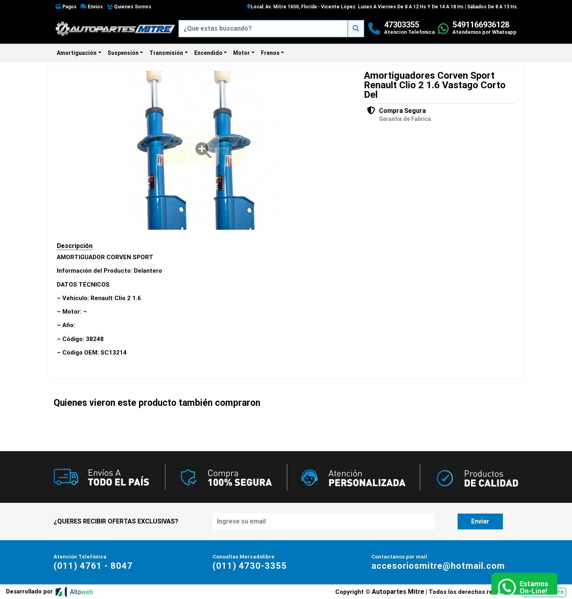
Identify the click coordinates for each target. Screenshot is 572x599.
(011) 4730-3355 (250, 566)
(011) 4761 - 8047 (93, 566)
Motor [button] (241, 53)
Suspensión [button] (123, 53)
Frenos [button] (270, 53)
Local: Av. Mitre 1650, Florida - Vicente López (301, 7)
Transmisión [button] (166, 53)
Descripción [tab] (75, 246)
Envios (92, 7)
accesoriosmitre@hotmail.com (438, 566)
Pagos (66, 7)
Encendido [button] (208, 53)
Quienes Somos (129, 7)
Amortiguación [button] (77, 53)
